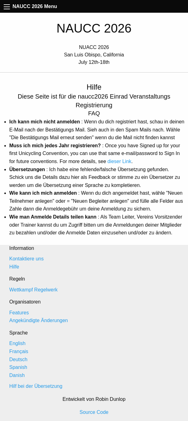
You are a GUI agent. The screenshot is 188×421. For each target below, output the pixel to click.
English (17, 343)
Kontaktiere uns (26, 258)
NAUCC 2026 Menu (30, 6)
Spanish (18, 367)
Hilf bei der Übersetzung (35, 386)
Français (18, 351)
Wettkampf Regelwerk (33, 289)
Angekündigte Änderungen (38, 320)
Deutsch (18, 359)
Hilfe (14, 266)
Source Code (93, 412)
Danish (17, 375)
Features (19, 312)
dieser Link (119, 161)
